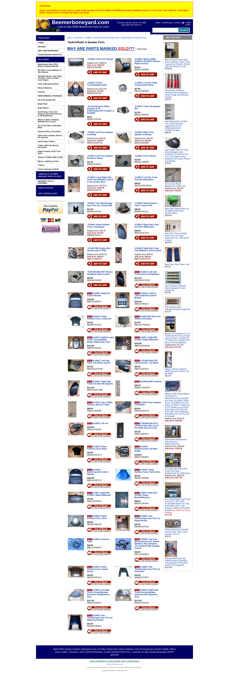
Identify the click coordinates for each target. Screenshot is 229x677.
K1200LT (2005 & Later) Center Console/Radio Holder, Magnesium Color (100, 339)
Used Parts (44, 38)
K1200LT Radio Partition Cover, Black (97, 447)
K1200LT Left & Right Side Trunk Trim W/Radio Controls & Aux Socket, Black (100, 179)
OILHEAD (42, 47)
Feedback (102, 661)
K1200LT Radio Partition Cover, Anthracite (99, 317)
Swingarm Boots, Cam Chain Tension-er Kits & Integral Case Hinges (50, 78)
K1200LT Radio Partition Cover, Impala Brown (97, 569)
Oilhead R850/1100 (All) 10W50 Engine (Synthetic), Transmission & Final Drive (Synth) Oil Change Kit (176, 561)
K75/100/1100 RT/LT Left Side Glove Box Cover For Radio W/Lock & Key (147, 425)
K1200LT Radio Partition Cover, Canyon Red (146, 204)
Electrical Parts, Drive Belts (49, 131)
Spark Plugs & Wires (46, 141)
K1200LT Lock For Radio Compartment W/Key (146, 84)
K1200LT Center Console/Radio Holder (97, 84)
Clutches (41, 92)
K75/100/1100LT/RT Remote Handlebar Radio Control (100, 273)
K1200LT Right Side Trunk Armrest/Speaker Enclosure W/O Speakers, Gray (146, 593)
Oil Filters (102, 649)
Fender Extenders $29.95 (48, 169)
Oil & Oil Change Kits (47, 100)
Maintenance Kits (89, 649)
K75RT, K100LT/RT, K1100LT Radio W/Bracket (146, 338)
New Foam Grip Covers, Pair (177, 264)
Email (177, 23)
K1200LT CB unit (100, 423)
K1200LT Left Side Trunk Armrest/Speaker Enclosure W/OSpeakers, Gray (98, 593)
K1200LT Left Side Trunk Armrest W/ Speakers (147, 273)
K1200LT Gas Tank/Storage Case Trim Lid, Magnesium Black (100, 617)
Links (92, 661)
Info (124, 661)
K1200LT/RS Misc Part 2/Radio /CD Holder (147, 317)
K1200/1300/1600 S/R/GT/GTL (50, 55)
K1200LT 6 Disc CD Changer (100, 59)
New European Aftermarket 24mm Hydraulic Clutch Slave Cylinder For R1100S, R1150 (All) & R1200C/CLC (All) (177, 63)
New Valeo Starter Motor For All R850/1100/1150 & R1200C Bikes (177, 211)
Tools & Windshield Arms (48, 84)
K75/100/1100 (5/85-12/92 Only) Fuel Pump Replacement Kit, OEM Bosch (177, 471)
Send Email (134, 661)
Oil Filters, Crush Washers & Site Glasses (49, 71)
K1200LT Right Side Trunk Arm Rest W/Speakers (147, 226)
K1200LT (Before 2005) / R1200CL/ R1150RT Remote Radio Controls (147, 61)
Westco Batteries (45, 88)
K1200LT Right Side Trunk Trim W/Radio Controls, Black (148, 249)
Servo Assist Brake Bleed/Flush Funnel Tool (175, 185)
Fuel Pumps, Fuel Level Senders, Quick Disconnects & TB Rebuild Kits (50, 114)
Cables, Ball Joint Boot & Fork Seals (48, 146)
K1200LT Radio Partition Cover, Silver (97, 517)
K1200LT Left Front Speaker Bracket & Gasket (100, 157)
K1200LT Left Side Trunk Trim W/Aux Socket (98, 362)
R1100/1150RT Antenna (150, 381)
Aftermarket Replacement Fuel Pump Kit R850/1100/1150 (176, 441)
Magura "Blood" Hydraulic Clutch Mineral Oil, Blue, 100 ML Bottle (177, 371)
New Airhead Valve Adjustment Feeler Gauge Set (177, 308)
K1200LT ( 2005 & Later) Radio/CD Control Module (145, 295)
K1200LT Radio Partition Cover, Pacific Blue (147, 471)
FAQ (111, 661)
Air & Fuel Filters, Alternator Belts (49, 126)
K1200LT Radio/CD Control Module (98, 294)
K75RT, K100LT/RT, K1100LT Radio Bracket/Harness (146, 495)
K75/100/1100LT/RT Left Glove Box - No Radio (146, 362)
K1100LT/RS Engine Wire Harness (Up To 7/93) (98, 249)
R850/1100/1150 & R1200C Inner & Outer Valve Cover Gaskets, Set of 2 (176, 532)
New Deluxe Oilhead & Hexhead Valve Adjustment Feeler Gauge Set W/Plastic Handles (177, 93)
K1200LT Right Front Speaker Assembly (144, 133)
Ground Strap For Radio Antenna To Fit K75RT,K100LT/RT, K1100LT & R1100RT (100, 109)
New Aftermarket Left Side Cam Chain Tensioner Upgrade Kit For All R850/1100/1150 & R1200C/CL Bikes (176, 126)
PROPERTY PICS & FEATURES (46, 182)
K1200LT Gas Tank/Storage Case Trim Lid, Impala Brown (147, 518)
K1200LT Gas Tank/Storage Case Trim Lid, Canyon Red (99, 204)
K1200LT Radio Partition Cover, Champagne (98, 226)
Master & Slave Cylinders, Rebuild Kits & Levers (48, 121)
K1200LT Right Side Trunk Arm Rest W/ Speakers (100, 382)
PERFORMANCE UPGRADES (50, 96)
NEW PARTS (43, 59)
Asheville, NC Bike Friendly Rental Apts (49, 175)
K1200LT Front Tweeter (145, 156)
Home (157, 23)
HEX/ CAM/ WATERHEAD (48, 51)
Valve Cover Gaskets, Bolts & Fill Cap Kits (50, 136)
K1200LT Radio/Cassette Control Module (97, 472)
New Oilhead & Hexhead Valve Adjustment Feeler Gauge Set (175, 288)
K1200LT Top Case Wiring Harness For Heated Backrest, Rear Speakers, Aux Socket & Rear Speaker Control (147, 543)
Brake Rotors (43, 108)
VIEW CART (188, 24)
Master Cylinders (73, 649)
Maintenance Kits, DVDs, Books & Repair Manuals (48, 65)
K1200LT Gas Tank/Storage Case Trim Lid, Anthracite (147, 569)
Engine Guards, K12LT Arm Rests (49, 152)
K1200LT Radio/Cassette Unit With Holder (146, 448)
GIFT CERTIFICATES (47, 193)
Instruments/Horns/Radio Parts (106, 38)
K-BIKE (41, 43)
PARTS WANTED (45, 188)
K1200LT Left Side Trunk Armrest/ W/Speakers (146, 178)
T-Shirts (41, 165)
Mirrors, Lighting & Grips (48, 161)
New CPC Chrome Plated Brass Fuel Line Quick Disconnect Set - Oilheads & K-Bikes (177, 236)
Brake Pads (42, 104)
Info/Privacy (168, 23)
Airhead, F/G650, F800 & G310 (50, 157)
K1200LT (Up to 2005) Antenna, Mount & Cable (99, 403)
